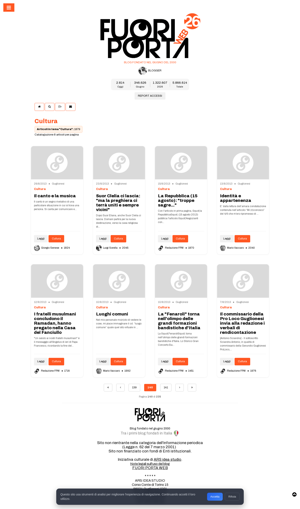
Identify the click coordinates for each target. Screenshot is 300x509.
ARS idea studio (167, 459)
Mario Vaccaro (232, 247)
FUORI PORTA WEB (150, 468)
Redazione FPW (171, 247)
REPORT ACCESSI (150, 95)
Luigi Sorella (107, 247)
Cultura (56, 238)
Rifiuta (232, 496)
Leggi (41, 238)
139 (134, 387)
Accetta (214, 496)
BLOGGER (150, 71)
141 (166, 387)
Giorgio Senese (47, 247)
